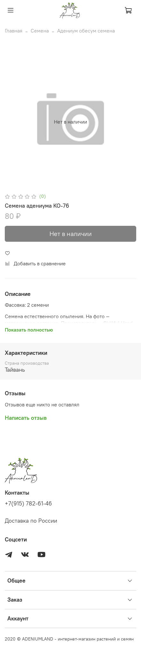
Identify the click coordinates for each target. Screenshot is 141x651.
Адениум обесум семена (86, 30)
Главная (13, 30)
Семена (40, 30)
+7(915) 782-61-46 (28, 503)
